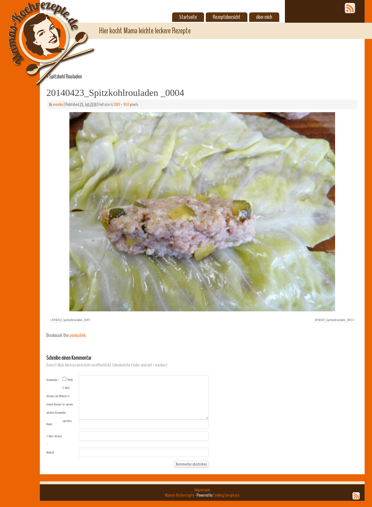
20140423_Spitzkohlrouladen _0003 (334, 320)
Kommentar (52, 379)
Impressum (202, 490)
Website (50, 452)
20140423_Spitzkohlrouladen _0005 (71, 320)
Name (49, 424)
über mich (264, 17)
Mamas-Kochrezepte (42, 36)
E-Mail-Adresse (54, 440)
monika (58, 104)
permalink (78, 335)
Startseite (188, 17)
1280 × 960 (121, 104)
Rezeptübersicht (226, 17)
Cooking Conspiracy (226, 495)
